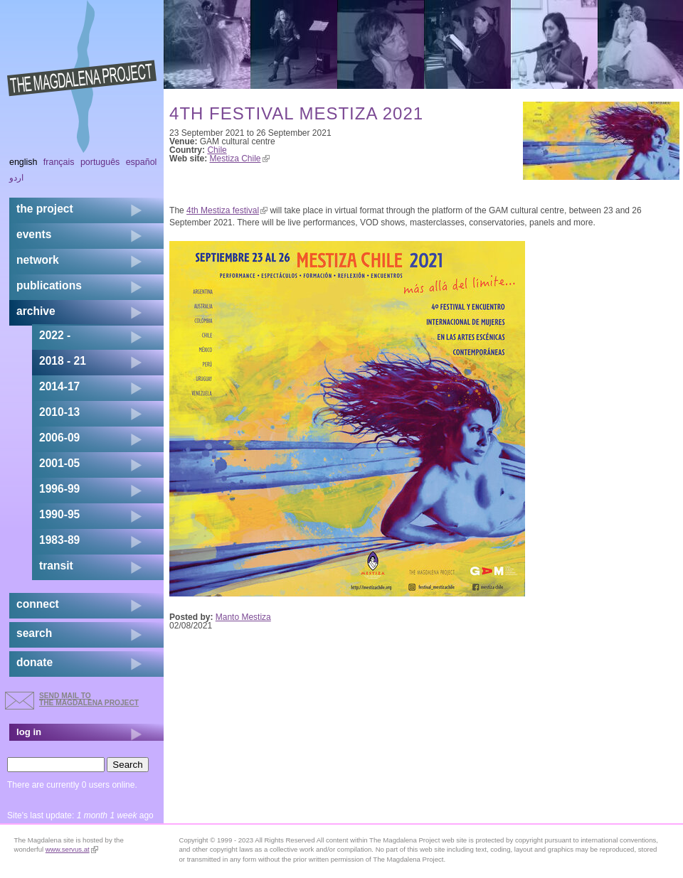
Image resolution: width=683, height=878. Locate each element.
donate (34, 662)
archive (35, 311)
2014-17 (59, 386)
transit (56, 566)
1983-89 (59, 540)
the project (44, 209)
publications (49, 285)
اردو (16, 178)
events (33, 234)
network (37, 260)
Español (141, 162)
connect (37, 604)
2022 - (54, 335)
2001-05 (59, 463)
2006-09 (59, 438)
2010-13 (59, 412)
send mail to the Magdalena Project (89, 699)
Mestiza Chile (240, 159)
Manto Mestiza (243, 617)
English (23, 162)
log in (28, 732)
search (34, 633)
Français (59, 162)
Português (100, 162)
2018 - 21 (62, 361)
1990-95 (59, 514)
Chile (216, 150)
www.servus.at (72, 849)
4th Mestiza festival (227, 210)
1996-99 (59, 489)
